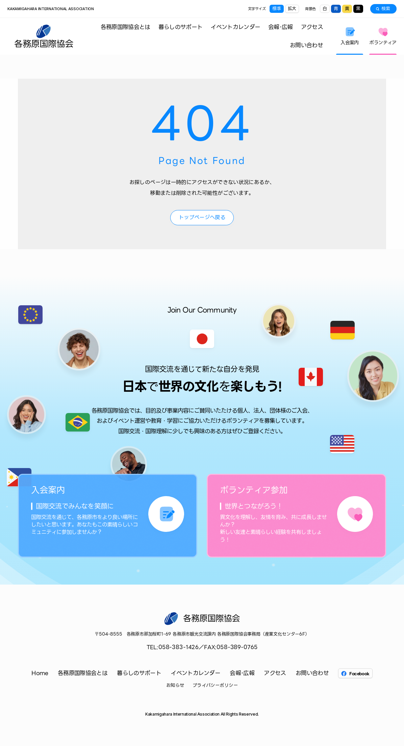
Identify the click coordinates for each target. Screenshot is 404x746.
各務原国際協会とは (125, 27)
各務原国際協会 (43, 43)
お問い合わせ (306, 45)
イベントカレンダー (235, 27)
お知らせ (175, 685)
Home (39, 673)
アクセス (312, 27)
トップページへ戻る (202, 217)
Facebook (355, 673)
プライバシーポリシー (215, 685)
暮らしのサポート (180, 27)
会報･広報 (280, 27)
